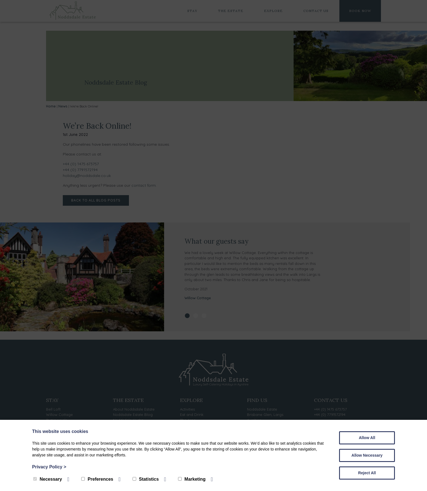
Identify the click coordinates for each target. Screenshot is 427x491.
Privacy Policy (49, 466)
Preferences (97, 479)
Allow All (367, 437)
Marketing (192, 479)
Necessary (47, 479)
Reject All (367, 473)
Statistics (146, 479)
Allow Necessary (366, 455)
